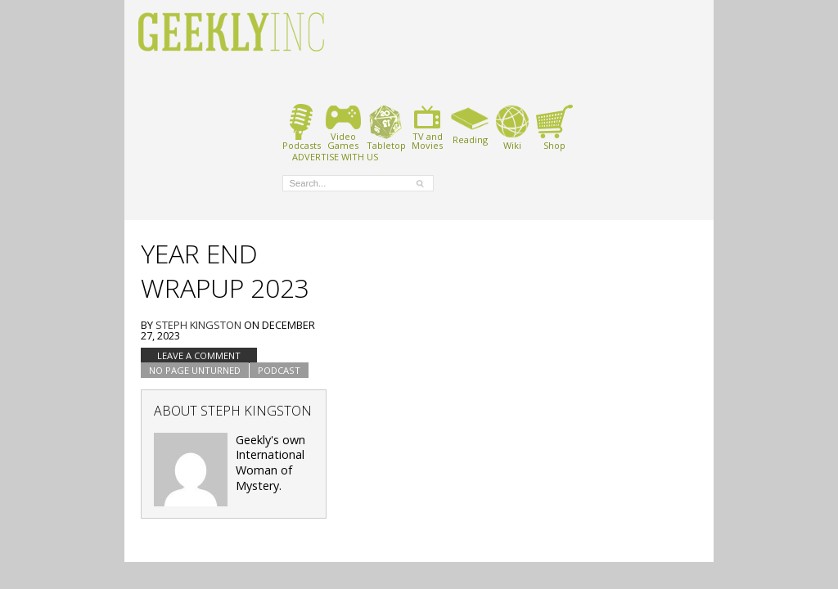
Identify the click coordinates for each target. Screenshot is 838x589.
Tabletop (386, 127)
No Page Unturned (195, 370)
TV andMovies (427, 127)
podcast (279, 370)
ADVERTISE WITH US (335, 156)
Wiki (512, 127)
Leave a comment (199, 355)
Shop (554, 127)
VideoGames (343, 127)
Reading (470, 124)
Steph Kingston (198, 324)
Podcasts (301, 127)
